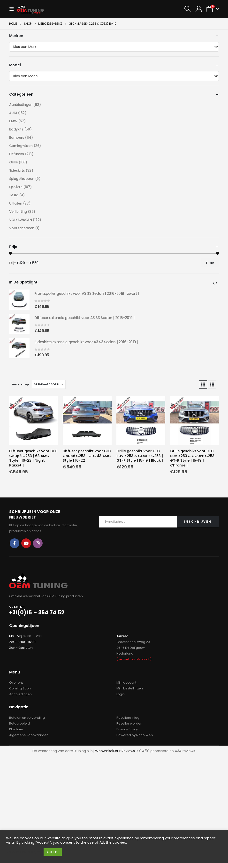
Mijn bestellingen (129, 688)
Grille (13, 162)
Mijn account (126, 682)
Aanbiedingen (20, 104)
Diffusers (16, 154)
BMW (13, 121)
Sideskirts (17, 170)
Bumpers (16, 137)
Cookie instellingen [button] (23, 852)
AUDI (13, 112)
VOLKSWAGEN (20, 219)
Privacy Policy (127, 729)
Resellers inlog (127, 717)
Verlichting (18, 211)
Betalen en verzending (27, 717)
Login (120, 694)
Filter (210, 263)
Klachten (16, 729)
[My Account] (198, 9)
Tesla (13, 195)
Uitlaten (15, 203)
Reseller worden (129, 723)
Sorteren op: (21, 384)
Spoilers (16, 186)
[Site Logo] (30, 8)
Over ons (16, 682)
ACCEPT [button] (52, 852)
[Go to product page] (33, 420)
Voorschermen (21, 228)
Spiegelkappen (21, 178)
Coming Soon (20, 688)
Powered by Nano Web (134, 735)
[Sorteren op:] (49, 384)
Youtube (26, 543)
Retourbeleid (19, 723)
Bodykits (16, 129)
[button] (13, 9)
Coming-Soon (21, 145)
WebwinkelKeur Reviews (115, 750)
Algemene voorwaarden (28, 735)
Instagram (38, 543)
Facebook (14, 543)
